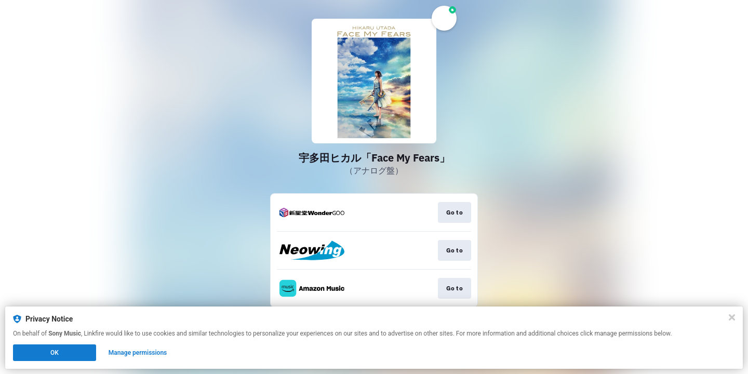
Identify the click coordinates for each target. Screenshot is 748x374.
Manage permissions (138, 352)
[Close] (732, 317)
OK (54, 352)
